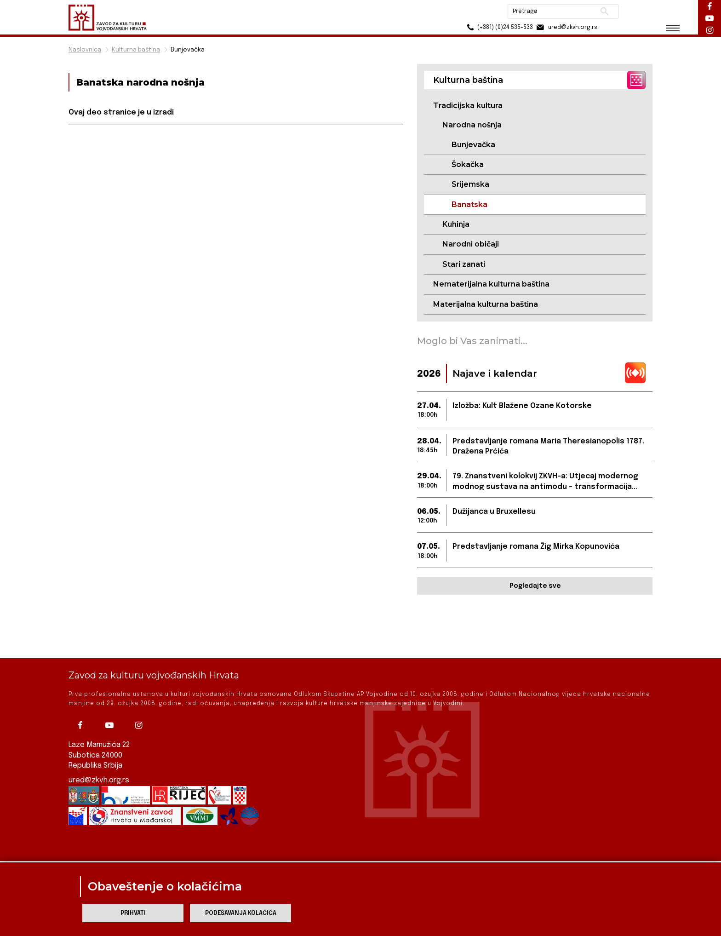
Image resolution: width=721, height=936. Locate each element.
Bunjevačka (188, 50)
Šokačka (468, 164)
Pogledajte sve (535, 586)
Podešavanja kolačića (240, 913)
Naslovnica (85, 50)
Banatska (469, 204)
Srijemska (470, 184)
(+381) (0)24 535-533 (498, 27)
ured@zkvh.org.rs (99, 771)
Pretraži (604, 11)
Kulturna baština (136, 50)
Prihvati (133, 913)
